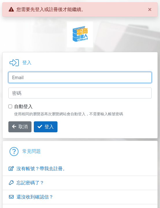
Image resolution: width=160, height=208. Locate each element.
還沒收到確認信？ (30, 197)
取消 (20, 126)
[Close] (149, 9)
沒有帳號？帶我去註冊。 (37, 168)
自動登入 (23, 106)
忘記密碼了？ (26, 182)
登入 (46, 126)
